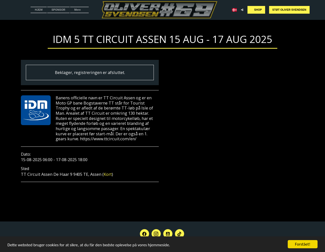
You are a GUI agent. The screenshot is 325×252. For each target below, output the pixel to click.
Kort (108, 174)
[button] (242, 9)
